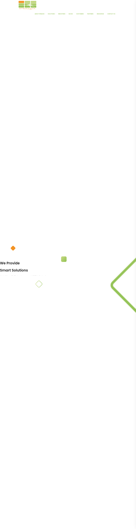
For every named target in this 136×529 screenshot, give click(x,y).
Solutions (51, 14)
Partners (90, 14)
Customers (80, 14)
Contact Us (111, 14)
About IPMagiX (39, 14)
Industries (61, 14)
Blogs (71, 14)
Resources (100, 14)
